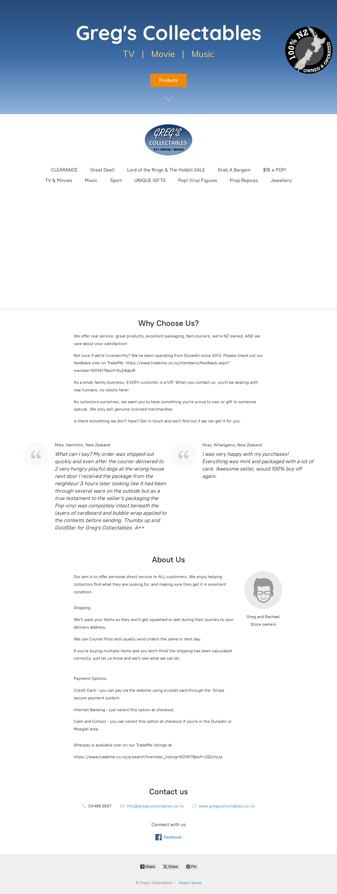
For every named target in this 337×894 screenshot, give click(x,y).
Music (91, 180)
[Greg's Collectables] (168, 140)
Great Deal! (102, 170)
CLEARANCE (64, 170)
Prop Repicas (244, 180)
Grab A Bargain (234, 170)
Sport (116, 180)
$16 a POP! (274, 170)
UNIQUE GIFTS (150, 180)
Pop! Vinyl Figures (197, 180)
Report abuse (190, 883)
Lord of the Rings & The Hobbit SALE (166, 170)
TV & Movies (58, 180)
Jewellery (281, 180)
